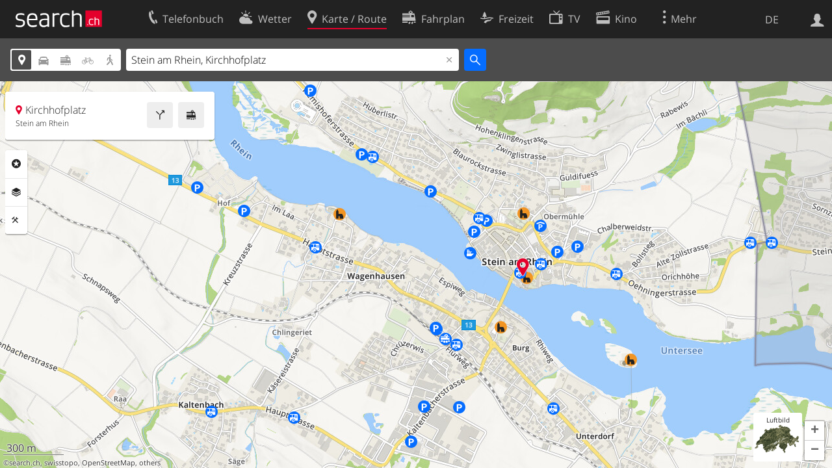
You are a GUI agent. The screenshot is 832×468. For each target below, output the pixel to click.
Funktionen (16, 220)
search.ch (24, 462)
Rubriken (16, 163)
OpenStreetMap (108, 462)
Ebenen (16, 192)
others (150, 462)
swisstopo (61, 462)
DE (772, 19)
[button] (814, 431)
